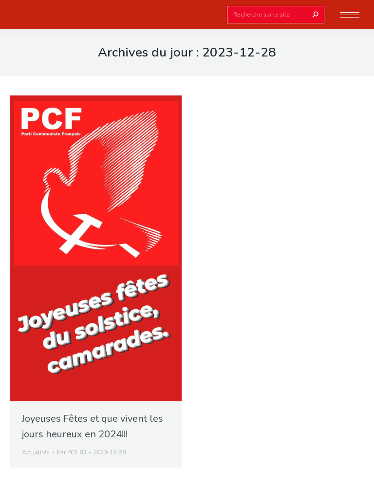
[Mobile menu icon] (349, 15)
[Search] (275, 14)
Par (71, 452)
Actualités (36, 452)
